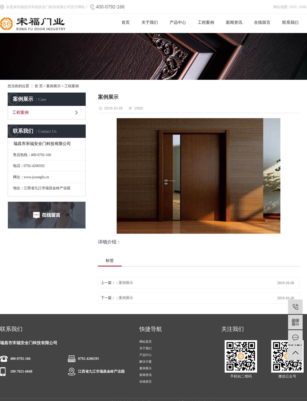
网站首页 (145, 341)
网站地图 (280, 7)
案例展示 (53, 86)
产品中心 (178, 22)
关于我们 (149, 22)
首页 (126, 22)
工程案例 (206, 22)
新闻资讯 (234, 22)
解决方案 (145, 361)
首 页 (39, 86)
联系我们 (290, 22)
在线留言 (262, 22)
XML (303, 7)
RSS (293, 7)
